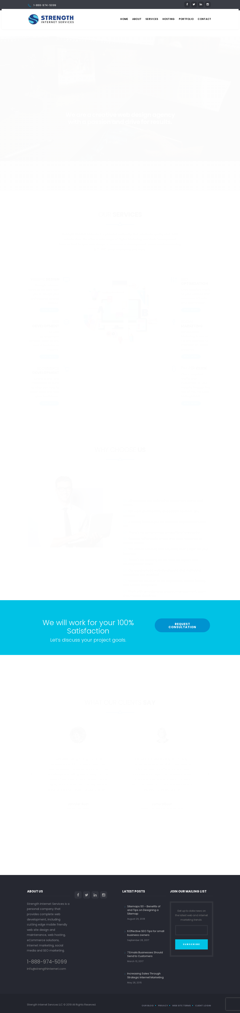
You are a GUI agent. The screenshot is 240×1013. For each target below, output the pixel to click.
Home (124, 19)
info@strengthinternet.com (46, 969)
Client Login (203, 1005)
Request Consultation (182, 625)
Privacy (163, 1005)
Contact (204, 19)
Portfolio (186, 19)
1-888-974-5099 (44, 5)
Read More (49, 295)
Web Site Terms (181, 1005)
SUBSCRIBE (191, 944)
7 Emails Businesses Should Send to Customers (145, 954)
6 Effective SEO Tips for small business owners (145, 933)
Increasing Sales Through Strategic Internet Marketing (145, 975)
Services (151, 19)
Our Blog (148, 1005)
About (137, 19)
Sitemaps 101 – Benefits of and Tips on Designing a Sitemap (143, 910)
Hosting (168, 19)
